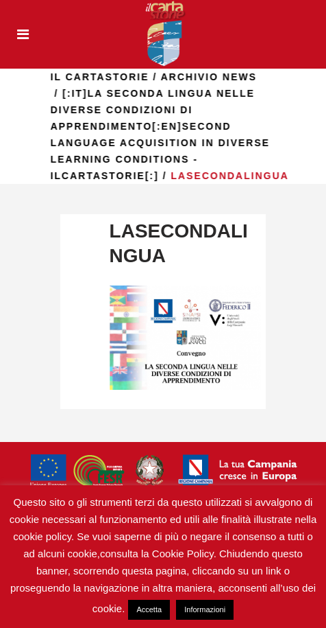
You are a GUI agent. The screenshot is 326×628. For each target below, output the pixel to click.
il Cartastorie (102, 76)
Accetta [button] (149, 609)
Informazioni (204, 609)
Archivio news (212, 76)
